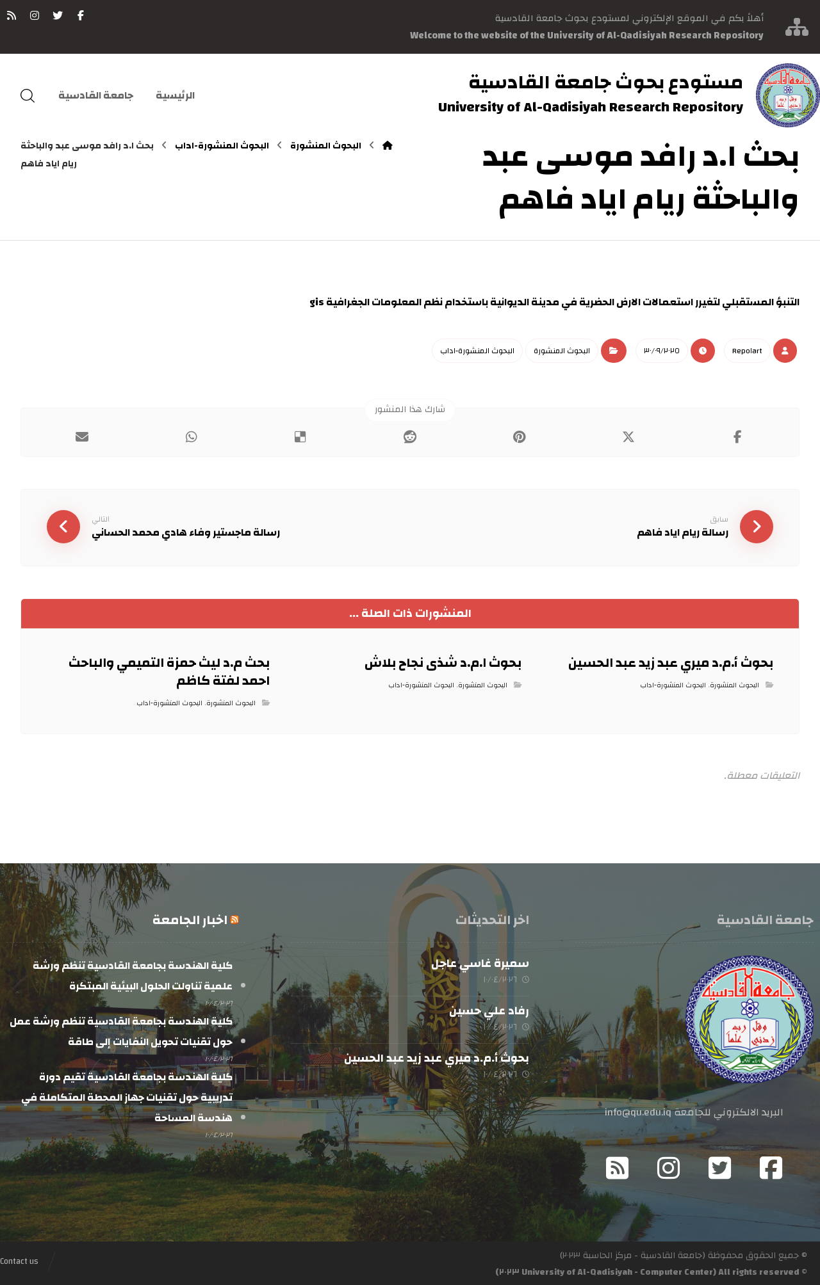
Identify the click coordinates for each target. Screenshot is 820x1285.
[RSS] (11, 15)
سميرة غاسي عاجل (480, 962)
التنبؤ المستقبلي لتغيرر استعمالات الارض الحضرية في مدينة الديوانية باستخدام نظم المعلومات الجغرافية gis (554, 302)
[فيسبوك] (80, 15)
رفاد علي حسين (489, 1009)
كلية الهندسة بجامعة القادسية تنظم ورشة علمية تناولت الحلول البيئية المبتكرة (133, 974)
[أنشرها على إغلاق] (628, 436)
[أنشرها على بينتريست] (519, 436)
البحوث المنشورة (562, 350)
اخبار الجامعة (189, 918)
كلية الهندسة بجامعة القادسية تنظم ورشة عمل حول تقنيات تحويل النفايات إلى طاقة (121, 1030)
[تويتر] (57, 15)
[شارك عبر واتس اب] (191, 436)
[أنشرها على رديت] (410, 436)
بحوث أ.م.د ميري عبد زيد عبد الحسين (436, 1056)
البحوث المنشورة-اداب (477, 350)
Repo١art (747, 350)
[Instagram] (668, 1166)
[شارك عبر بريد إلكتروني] (82, 436)
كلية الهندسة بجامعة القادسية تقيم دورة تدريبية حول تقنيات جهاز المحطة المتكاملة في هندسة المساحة (127, 1095)
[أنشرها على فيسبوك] (737, 436)
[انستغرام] (34, 15)
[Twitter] (720, 1166)
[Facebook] (771, 1166)
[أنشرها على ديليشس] (300, 436)
